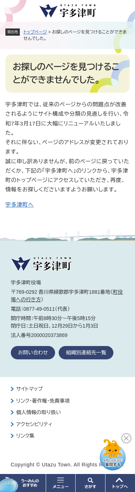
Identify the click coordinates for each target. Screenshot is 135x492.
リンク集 (25, 436)
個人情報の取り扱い (38, 412)
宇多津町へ (19, 204)
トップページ (35, 32)
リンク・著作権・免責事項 (43, 401)
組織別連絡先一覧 (86, 352)
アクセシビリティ (34, 424)
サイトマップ (29, 389)
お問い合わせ (33, 352)
